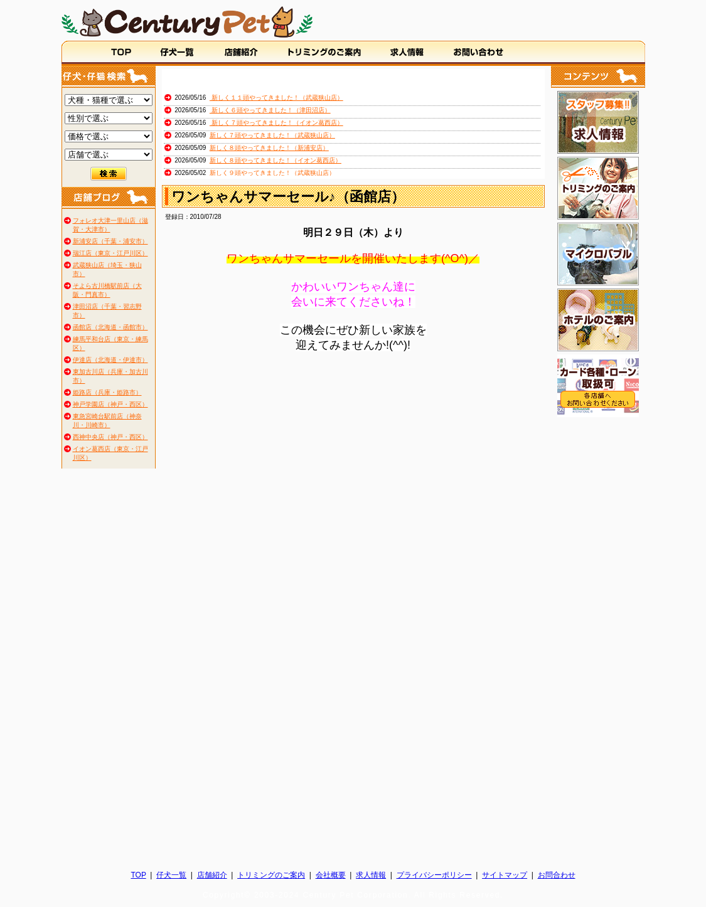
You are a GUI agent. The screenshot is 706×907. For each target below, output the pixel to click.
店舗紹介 (212, 875)
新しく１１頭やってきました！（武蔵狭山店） (276, 97)
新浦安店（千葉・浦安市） (110, 241)
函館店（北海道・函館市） (110, 327)
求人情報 (371, 875)
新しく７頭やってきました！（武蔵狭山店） (272, 135)
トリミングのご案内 (271, 875)
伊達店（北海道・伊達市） (110, 359)
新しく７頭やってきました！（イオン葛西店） (276, 122)
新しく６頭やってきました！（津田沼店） (270, 110)
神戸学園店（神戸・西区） (110, 404)
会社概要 (331, 875)
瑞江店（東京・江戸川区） (110, 253)
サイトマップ (504, 875)
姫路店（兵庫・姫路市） (107, 392)
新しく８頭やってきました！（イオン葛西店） (275, 160)
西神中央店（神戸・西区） (110, 436)
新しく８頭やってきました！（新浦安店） (269, 147)
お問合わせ (556, 875)
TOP (138, 875)
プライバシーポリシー (434, 875)
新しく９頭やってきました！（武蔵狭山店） (272, 172)
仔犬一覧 (171, 875)
